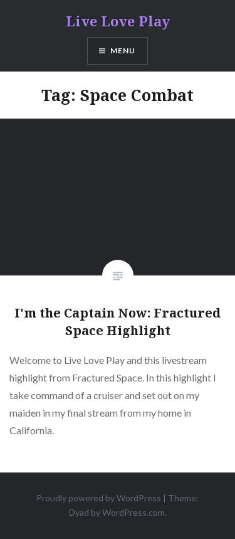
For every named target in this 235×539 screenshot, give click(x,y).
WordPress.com (133, 512)
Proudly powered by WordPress (98, 498)
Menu (123, 50)
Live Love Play (118, 20)
